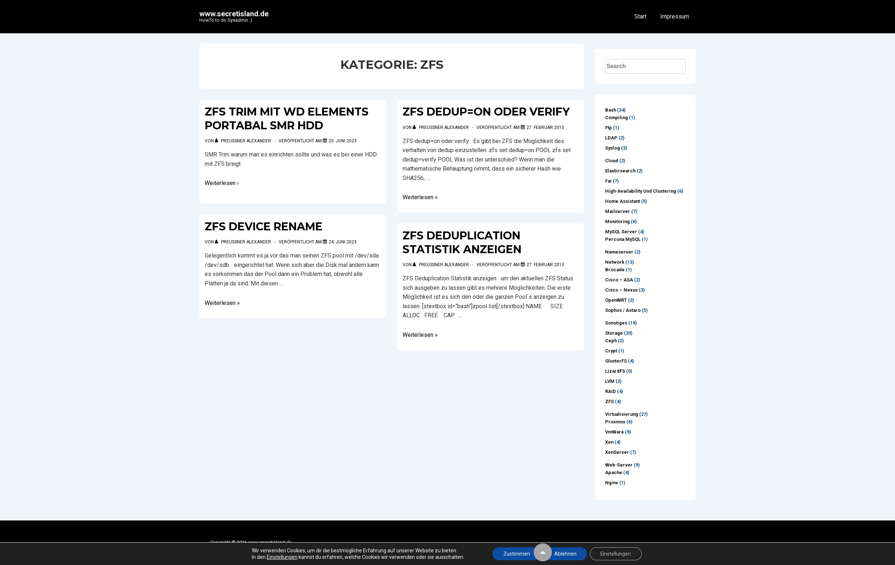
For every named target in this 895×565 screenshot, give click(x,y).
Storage (614, 333)
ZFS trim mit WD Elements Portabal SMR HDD (287, 118)
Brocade (615, 269)
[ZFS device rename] (343, 241)
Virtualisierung (621, 414)
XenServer (617, 452)
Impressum (674, 16)
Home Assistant (622, 201)
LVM (610, 381)
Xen (609, 442)
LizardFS (615, 371)
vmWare (614, 432)
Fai (608, 181)
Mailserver (617, 211)
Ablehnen (565, 554)
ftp (608, 127)
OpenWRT (616, 300)
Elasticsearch (620, 170)
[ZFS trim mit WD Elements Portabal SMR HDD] (343, 140)
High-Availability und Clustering (640, 191)
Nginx (611, 482)
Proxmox (615, 421)
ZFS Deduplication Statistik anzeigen (462, 242)
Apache (613, 472)
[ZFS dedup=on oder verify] (545, 127)
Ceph (611, 340)
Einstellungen (281, 557)
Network (614, 262)
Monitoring (617, 221)
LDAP (611, 138)
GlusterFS (616, 361)
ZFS (609, 401)
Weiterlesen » (222, 303)
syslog (612, 148)
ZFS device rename (263, 226)
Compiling (616, 117)
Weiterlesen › (222, 183)
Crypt (611, 350)
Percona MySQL (623, 239)
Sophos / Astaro (623, 310)
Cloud (611, 160)
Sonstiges (616, 323)
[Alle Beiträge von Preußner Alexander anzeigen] (243, 140)
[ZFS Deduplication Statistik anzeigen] (545, 264)
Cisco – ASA (619, 279)
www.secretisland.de (233, 13)
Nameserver (619, 252)
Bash (610, 110)
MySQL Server (621, 231)
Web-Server (619, 465)
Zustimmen (516, 554)
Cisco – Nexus (621, 290)
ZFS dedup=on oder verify (486, 111)
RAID (610, 391)
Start (640, 16)
